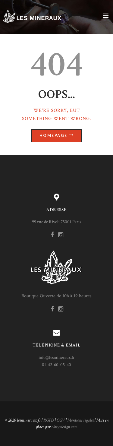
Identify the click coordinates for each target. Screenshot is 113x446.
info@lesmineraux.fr (57, 357)
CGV (61, 420)
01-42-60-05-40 (56, 365)
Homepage (53, 135)
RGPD (48, 420)
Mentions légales (80, 420)
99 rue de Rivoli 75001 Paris (56, 222)
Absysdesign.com (64, 427)
